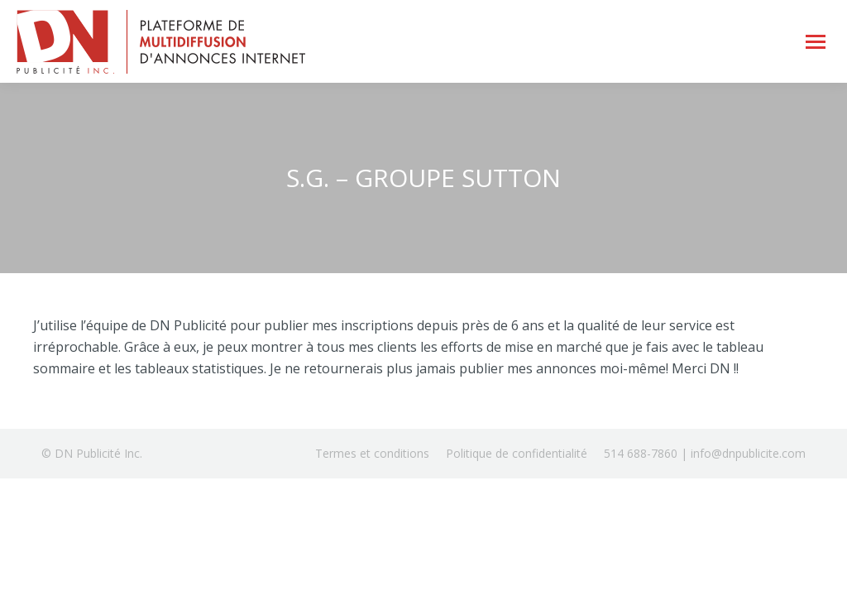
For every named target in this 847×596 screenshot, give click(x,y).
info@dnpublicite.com (748, 453)
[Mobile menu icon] (815, 41)
